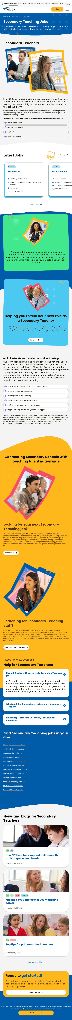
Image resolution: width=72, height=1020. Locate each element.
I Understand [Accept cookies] (34, 1013)
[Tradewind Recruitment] (9, 9)
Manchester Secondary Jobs (14, 769)
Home (5, 16)
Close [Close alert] (68, 4)
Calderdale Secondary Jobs (13, 749)
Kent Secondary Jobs (11, 753)
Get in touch (34, 340)
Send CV (56, 9)
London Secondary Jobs (12, 765)
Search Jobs (34, 205)
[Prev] (61, 156)
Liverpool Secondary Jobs (12, 761)
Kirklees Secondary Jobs (12, 773)
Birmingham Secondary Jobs (14, 745)
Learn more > (13, 5)
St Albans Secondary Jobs (13, 786)
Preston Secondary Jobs (12, 778)
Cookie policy (59, 1008)
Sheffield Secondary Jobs (12, 782)
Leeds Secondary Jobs (11, 757)
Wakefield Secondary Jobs (13, 790)
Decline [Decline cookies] (36, 1018)
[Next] (66, 156)
